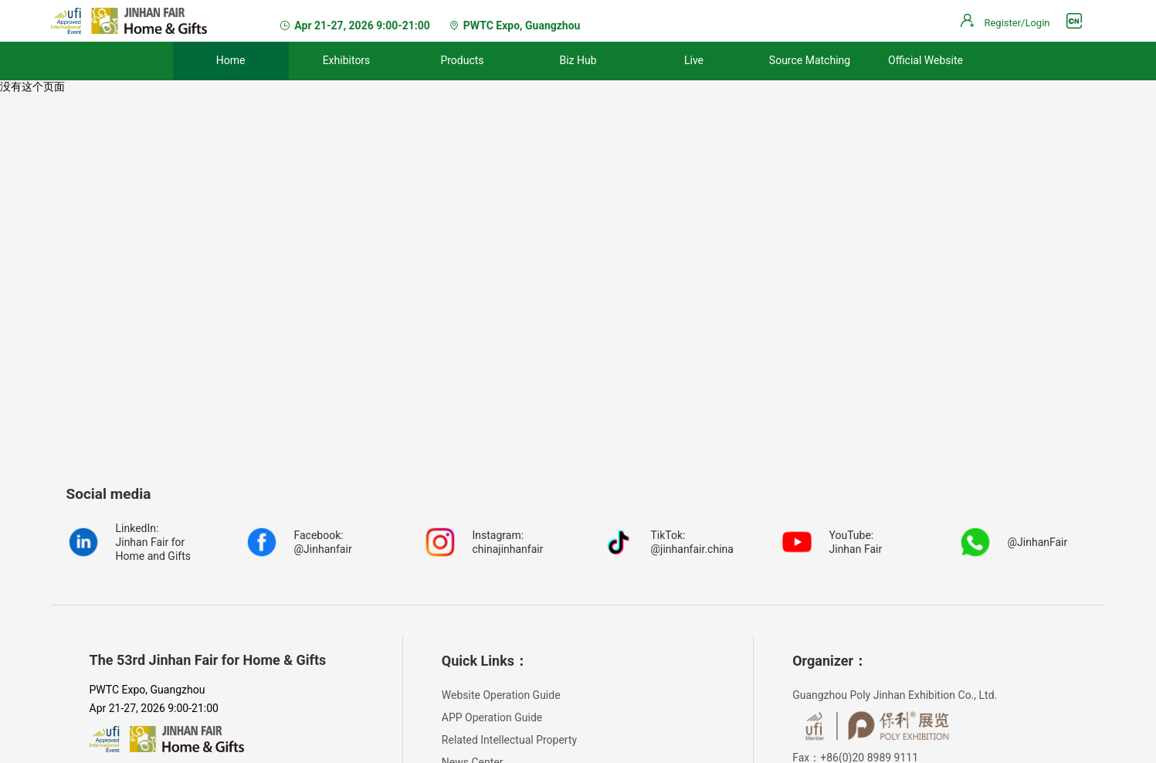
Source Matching (809, 60)
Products (461, 60)
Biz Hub (577, 60)
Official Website (925, 60)
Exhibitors (347, 60)
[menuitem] (231, 61)
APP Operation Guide (492, 717)
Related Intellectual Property (509, 740)
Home (231, 60)
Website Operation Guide (501, 695)
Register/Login (1016, 23)
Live (693, 60)
